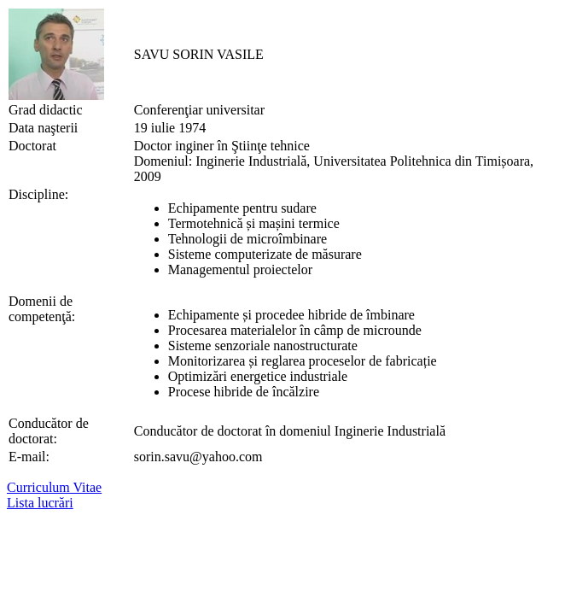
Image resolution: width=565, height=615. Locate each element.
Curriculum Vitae (54, 487)
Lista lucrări (40, 502)
